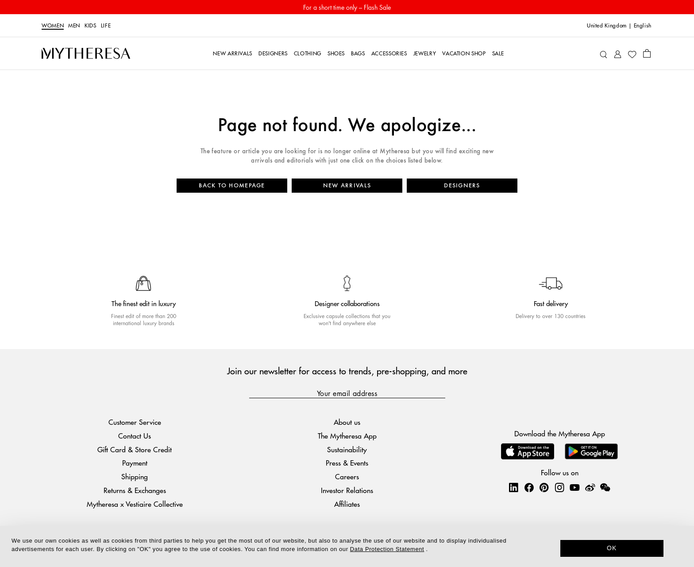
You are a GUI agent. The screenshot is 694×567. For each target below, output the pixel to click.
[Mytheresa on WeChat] (605, 487)
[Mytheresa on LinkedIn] (513, 487)
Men (74, 25)
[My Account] (618, 53)
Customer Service (134, 422)
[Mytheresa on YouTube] (574, 487)
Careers (347, 476)
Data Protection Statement (387, 549)
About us (347, 422)
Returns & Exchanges (135, 490)
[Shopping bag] (646, 53)
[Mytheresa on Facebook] (529, 487)
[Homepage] (86, 53)
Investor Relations (347, 490)
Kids (90, 25)
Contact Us (134, 436)
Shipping (134, 476)
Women (53, 25)
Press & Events (347, 463)
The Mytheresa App (347, 436)
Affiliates (347, 504)
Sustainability (347, 449)
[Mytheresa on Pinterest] (544, 487)
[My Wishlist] (632, 53)
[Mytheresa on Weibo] (590, 487)
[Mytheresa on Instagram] (559, 487)
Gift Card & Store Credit (134, 449)
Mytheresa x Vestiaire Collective (135, 504)
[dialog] (347, 546)
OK (612, 547)
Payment (134, 463)
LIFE (106, 25)
